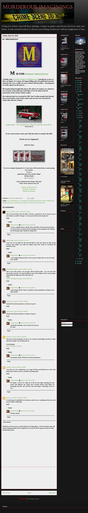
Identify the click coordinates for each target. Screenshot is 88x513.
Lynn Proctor (10, 301)
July (79, 111)
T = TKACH (79, 154)
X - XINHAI (80, 131)
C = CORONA (80, 245)
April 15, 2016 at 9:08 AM (21, 301)
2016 (78, 91)
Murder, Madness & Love (29, 187)
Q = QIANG (80, 169)
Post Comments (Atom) (32, 499)
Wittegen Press (21, 278)
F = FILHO (79, 229)
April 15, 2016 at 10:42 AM (28, 323)
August (80, 107)
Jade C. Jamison (10, 211)
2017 (78, 89)
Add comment (7, 422)
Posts (64, 323)
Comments (65, 325)
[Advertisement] (29, 478)
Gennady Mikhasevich (48, 200)
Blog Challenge (37, 200)
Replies (10, 222)
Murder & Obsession (29, 191)
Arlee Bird (29, 200)
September (80, 104)
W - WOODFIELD (80, 136)
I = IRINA (79, 212)
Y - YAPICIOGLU (80, 126)
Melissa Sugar (10, 240)
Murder (5, 202)
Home (29, 493)
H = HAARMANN (80, 217)
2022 (78, 80)
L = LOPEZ (79, 195)
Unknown (9, 336)
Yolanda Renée (14, 225)
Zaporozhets (42, 202)
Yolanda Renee (34, 202)
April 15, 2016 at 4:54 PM (19, 367)
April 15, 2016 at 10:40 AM (28, 287)
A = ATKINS (79, 255)
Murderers (10, 202)
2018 (78, 87)
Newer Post (6, 493)
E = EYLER (80, 234)
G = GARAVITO (79, 224)
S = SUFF (79, 159)
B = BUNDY (79, 250)
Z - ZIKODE (80, 121)
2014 (78, 263)
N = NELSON (79, 185)
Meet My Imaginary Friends (14, 346)
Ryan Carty (9, 397)
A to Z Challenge (11, 200)
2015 (78, 261)
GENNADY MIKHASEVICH (36, 74)
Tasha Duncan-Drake (12, 269)
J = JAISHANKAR (79, 207)
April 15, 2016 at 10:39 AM (28, 225)
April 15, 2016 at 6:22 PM (27, 380)
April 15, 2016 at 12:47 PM (28, 355)
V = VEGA (79, 142)
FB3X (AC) (29, 278)
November (80, 99)
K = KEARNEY (79, 200)
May (79, 115)
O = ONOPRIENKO (80, 179)
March (80, 258)
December (80, 94)
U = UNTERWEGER (80, 148)
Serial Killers (17, 202)
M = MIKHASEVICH (80, 190)
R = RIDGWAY (80, 164)
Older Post (52, 493)
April (79, 117)
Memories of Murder (29, 189)
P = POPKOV (79, 174)
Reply (7, 218)
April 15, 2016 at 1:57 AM (21, 240)
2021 (78, 82)
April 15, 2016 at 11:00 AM (19, 336)
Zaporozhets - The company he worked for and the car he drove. (29, 125)
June (79, 113)
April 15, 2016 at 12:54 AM (23, 211)
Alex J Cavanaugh (21, 200)
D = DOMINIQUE (80, 239)
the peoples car (25, 202)
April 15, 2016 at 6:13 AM (25, 269)
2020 (78, 84)
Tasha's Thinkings (11, 278)
